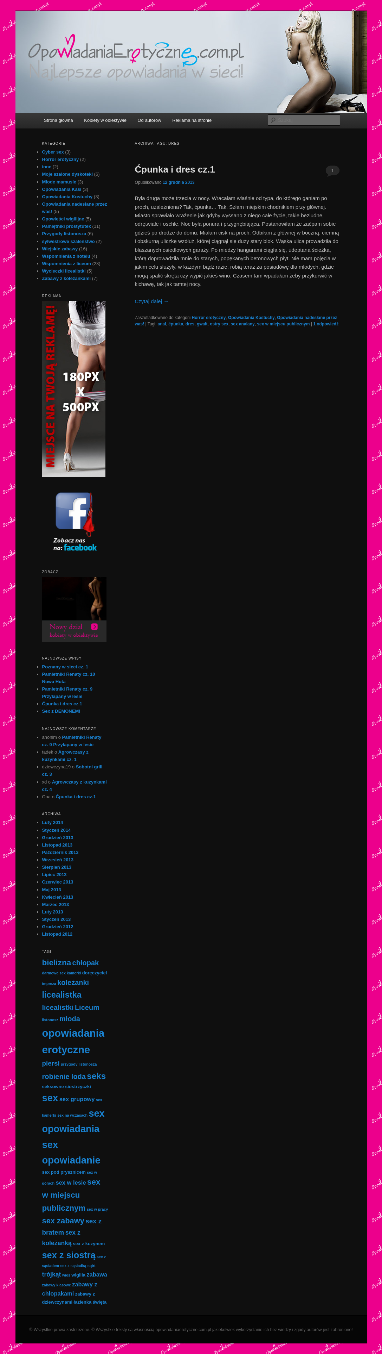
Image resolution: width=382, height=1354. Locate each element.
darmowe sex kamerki (61, 973)
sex (50, 1097)
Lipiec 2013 (54, 874)
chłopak (85, 963)
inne (47, 166)
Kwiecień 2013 (57, 897)
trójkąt (51, 1274)
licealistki (58, 1007)
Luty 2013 (52, 912)
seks (96, 1076)
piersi (51, 1063)
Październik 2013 (60, 852)
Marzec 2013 (55, 904)
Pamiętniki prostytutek (66, 226)
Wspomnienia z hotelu (66, 256)
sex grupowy (77, 1099)
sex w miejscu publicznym (283, 324)
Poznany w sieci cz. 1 (65, 666)
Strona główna (58, 120)
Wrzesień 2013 (57, 859)
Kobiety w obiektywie (105, 120)
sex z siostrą (69, 1255)
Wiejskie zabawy (60, 248)
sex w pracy (97, 1209)
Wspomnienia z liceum (66, 263)
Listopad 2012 (57, 934)
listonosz (50, 1020)
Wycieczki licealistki (64, 271)
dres (190, 324)
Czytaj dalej (152, 301)
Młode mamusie (59, 182)
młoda (69, 1019)
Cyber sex (53, 152)
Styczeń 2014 (56, 830)
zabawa (96, 1274)
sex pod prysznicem (64, 1172)
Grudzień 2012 (57, 926)
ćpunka (175, 324)
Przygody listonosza (64, 233)
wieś (66, 1275)
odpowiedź (325, 324)
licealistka (62, 994)
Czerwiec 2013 (57, 882)
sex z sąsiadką (73, 1265)
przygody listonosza (79, 1064)
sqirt (92, 1265)
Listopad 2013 (57, 845)
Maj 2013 (51, 889)
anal (161, 324)
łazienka (83, 1302)
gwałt (202, 324)
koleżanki (73, 982)
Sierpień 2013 (57, 867)
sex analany (243, 324)
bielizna (56, 962)
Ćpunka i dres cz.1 (175, 169)
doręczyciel (94, 972)
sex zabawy (63, 1220)
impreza (49, 983)
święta (99, 1302)
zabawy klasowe (56, 1285)
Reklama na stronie (192, 120)
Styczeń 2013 (56, 919)
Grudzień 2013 (57, 837)
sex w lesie (71, 1182)
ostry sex (219, 324)
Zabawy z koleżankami (66, 278)
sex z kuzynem (89, 1243)
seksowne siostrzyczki (66, 1086)
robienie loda (64, 1076)
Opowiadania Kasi (62, 189)
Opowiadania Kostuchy (251, 317)
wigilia (78, 1275)
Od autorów (149, 120)
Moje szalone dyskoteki (67, 174)
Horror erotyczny (209, 317)
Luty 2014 (52, 822)
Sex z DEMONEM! (61, 711)
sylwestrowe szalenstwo (68, 241)
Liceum (87, 1007)
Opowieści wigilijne (63, 218)
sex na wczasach (72, 1115)
